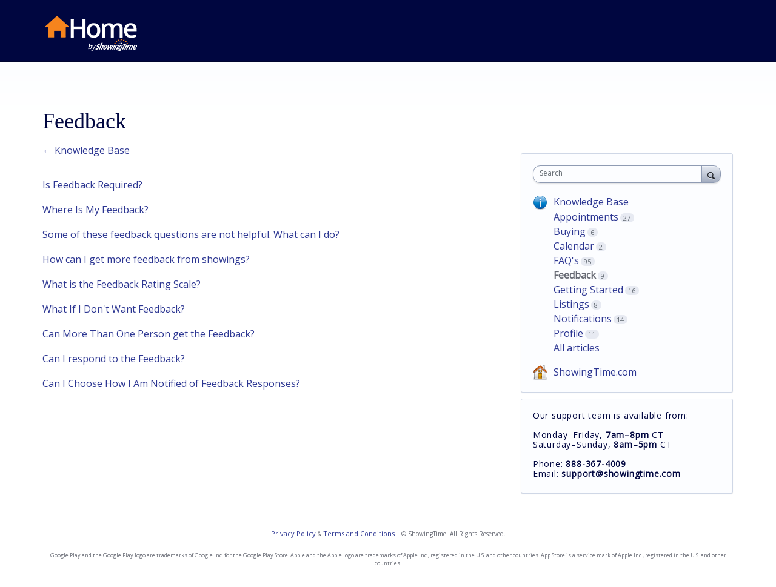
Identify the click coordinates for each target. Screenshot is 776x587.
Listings (571, 304)
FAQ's (566, 260)
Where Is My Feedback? (95, 209)
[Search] (711, 173)
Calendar (574, 246)
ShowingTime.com (595, 372)
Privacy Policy (293, 533)
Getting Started (588, 289)
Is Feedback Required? (92, 184)
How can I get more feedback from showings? (146, 259)
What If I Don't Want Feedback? (113, 309)
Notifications (583, 318)
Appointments (586, 217)
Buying (570, 231)
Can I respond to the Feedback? (113, 358)
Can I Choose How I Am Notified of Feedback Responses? (171, 383)
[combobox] (620, 174)
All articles (577, 347)
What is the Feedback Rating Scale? (121, 284)
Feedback (575, 275)
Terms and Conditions (359, 533)
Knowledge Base (591, 201)
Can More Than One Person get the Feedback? (148, 333)
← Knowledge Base (86, 150)
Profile (568, 333)
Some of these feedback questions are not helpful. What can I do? (191, 234)
